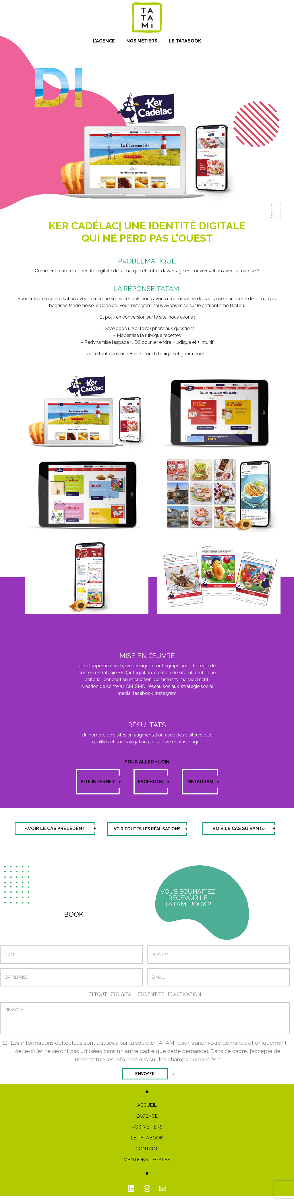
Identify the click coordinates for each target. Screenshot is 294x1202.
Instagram (202, 782)
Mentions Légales (146, 1166)
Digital (122, 1000)
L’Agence (104, 41)
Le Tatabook (185, 41)
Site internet (100, 782)
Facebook (153, 782)
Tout (98, 1000)
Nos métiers (141, 41)
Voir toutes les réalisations (147, 832)
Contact (147, 1155)
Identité (151, 1000)
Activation (184, 1000)
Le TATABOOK (147, 1144)
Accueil (147, 1111)
